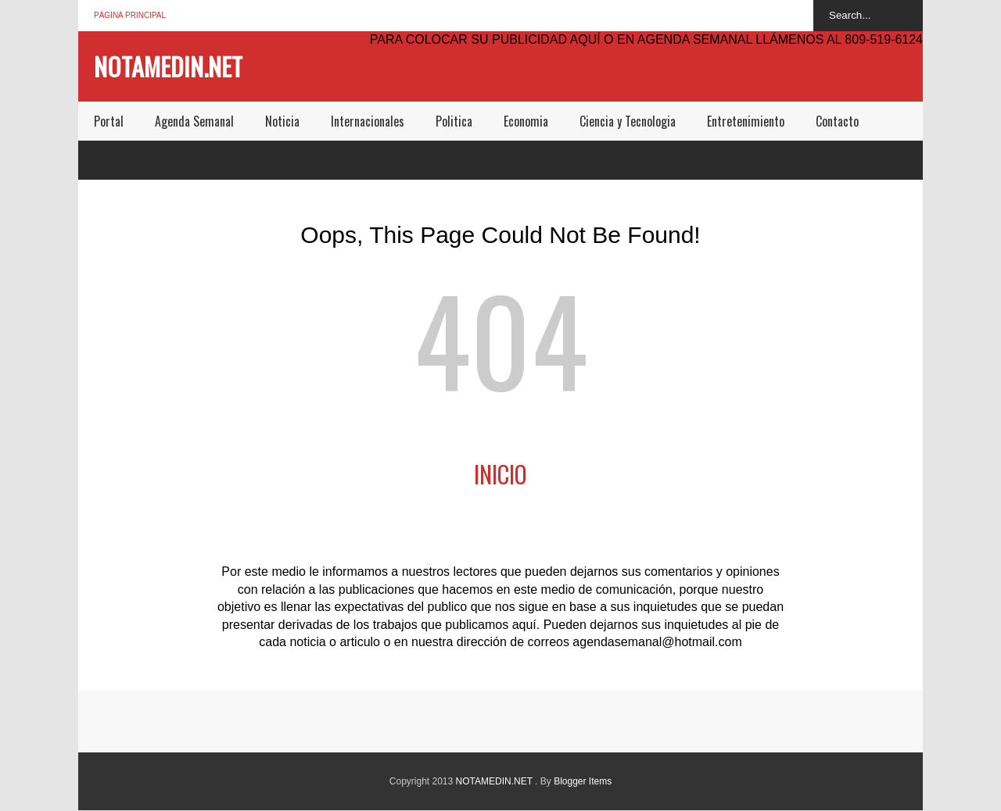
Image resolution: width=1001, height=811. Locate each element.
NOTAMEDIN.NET (168, 66)
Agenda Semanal (194, 121)
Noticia (282, 121)
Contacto (837, 121)
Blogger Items (583, 781)
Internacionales (367, 121)
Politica (454, 121)
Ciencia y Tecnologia (627, 121)
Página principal (130, 15)
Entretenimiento (745, 121)
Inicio (500, 473)
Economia (526, 121)
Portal (109, 121)
